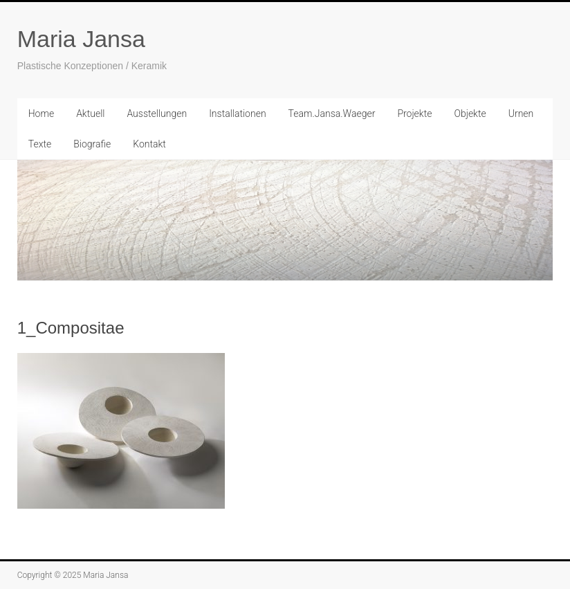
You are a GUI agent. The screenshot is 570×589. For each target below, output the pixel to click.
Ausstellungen (157, 113)
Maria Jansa (81, 39)
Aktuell (90, 113)
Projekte (414, 113)
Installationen (237, 113)
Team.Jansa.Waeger (332, 113)
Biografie (92, 143)
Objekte (470, 113)
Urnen (521, 113)
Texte (39, 143)
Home (41, 113)
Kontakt (149, 143)
